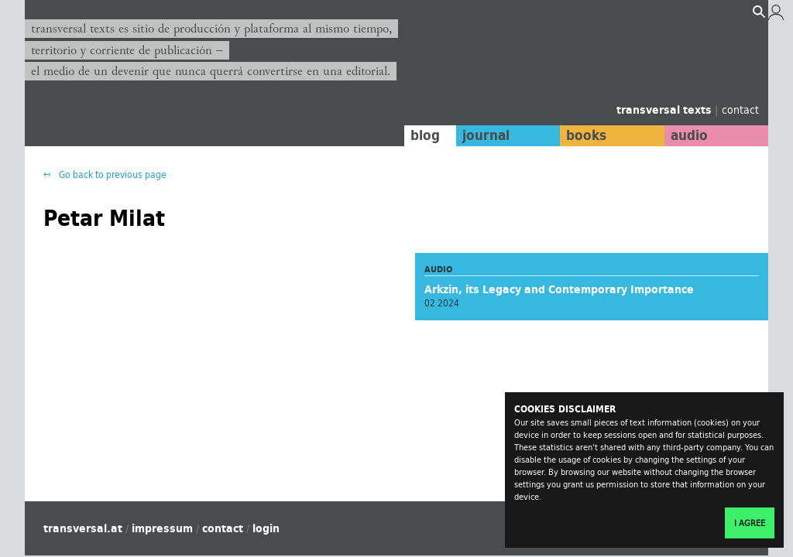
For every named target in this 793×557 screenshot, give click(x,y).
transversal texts (665, 109)
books (586, 135)
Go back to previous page (111, 174)
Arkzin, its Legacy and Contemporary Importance (559, 289)
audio (689, 135)
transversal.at (82, 528)
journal (486, 135)
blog (425, 135)
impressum (162, 528)
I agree (749, 523)
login (266, 528)
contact (740, 109)
